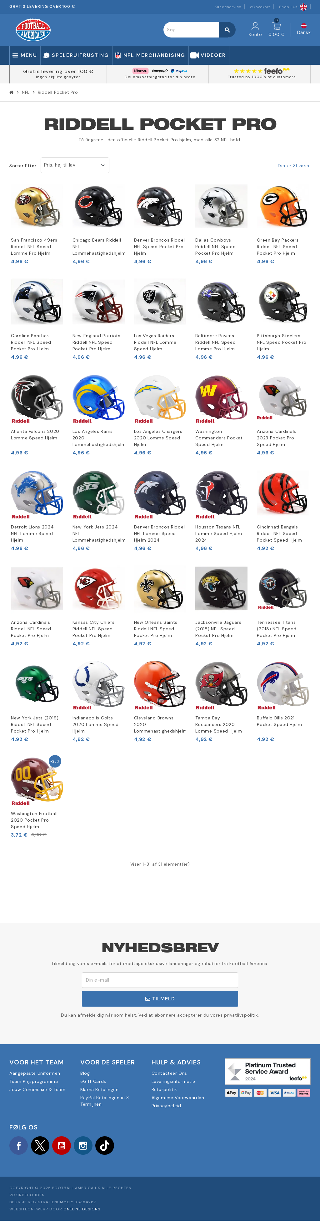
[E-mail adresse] (160, 980)
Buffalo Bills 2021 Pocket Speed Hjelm (279, 721)
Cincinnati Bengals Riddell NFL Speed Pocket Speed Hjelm (279, 533)
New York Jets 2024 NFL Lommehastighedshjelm (98, 533)
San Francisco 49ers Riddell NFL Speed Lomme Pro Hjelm (34, 246)
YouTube (62, 1145)
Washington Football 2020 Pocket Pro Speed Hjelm (34, 820)
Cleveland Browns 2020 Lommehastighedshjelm (160, 724)
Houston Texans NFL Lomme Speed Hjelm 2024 (218, 533)
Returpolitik (164, 1089)
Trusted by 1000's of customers (262, 76)
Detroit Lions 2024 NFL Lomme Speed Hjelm (32, 533)
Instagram (84, 1145)
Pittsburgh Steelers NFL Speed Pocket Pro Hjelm (282, 342)
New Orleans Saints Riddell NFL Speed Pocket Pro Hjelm (156, 628)
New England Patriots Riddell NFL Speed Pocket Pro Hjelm (96, 342)
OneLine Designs (81, 1209)
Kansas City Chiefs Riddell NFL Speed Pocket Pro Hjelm (93, 628)
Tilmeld (160, 998)
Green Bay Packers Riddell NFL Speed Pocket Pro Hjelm (278, 246)
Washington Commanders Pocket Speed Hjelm (218, 437)
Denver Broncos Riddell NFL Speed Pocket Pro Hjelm (160, 246)
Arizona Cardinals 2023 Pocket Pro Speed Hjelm (276, 437)
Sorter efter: (23, 165)
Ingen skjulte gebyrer (58, 76)
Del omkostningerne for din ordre (160, 76)
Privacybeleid (166, 1105)
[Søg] (199, 30)
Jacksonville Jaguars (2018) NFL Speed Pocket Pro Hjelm (218, 628)
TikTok (106, 1145)
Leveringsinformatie (173, 1081)
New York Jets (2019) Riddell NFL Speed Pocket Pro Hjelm (35, 724)
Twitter (40, 1145)
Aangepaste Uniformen (34, 1073)
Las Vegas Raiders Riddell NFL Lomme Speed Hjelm (155, 342)
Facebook (18, 1145)
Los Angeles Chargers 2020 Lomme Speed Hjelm (158, 437)
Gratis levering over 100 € (58, 71)
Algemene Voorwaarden (178, 1097)
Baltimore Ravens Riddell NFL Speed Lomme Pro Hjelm (215, 342)
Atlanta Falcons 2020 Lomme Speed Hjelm (35, 434)
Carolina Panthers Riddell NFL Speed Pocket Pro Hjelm (31, 342)
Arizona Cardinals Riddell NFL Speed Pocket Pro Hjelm (31, 628)
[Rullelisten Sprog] (304, 30)
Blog (85, 1073)
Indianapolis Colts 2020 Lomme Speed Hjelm (95, 724)
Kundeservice (228, 6)
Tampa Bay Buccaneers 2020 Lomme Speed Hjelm (218, 724)
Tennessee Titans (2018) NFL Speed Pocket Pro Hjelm (276, 628)
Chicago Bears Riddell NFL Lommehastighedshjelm (98, 246)
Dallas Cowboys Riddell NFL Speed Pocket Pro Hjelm (215, 246)
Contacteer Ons (169, 1073)
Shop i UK (293, 6)
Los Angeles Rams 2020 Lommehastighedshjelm (98, 437)
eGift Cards (93, 1081)
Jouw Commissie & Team (37, 1089)
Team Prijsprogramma (33, 1081)
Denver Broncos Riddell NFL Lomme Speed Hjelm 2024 (160, 533)
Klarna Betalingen (99, 1089)
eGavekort (260, 6)
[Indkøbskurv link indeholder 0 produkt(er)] (276, 30)
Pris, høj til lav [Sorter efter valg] (60, 165)
